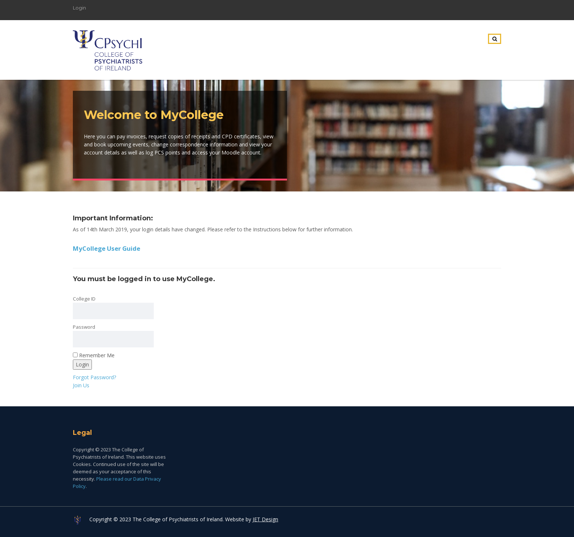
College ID (84, 298)
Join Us (81, 385)
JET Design (265, 519)
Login (79, 8)
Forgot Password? (94, 377)
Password (84, 327)
